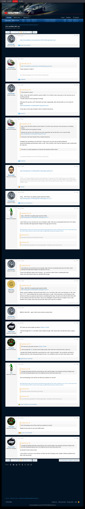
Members (26, 17)
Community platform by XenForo (42, 505)
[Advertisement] (42, 52)
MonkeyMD (11, 175)
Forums (9, 17)
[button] (21, 17)
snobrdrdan (11, 44)
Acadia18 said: (24, 265)
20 (23, 32)
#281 (77, 323)
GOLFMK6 (15, 1)
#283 (77, 364)
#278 (77, 260)
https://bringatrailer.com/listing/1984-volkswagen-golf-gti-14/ (36, 171)
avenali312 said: (25, 89)
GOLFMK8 (4, 1)
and (25, 45)
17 (15, 32)
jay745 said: (24, 235)
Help (76, 502)
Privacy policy (70, 502)
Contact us (54, 502)
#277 (77, 208)
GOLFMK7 (9, 1)
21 (26, 32)
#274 (77, 119)
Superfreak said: (25, 344)
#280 (77, 307)
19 (20, 32)
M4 (32, 330)
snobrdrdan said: (25, 63)
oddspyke (11, 348)
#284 (77, 418)
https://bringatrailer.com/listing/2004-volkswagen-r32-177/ (36, 198)
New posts (8, 20)
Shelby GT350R (44, 327)
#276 (77, 192)
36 (30, 32)
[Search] (76, 17)
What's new (17, 17)
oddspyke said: (24, 369)
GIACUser (11, 289)
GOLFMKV (21, 1)
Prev (8, 32)
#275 (77, 166)
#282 (77, 339)
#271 (77, 35)
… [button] (13, 32)
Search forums (15, 20)
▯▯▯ (11, 217)
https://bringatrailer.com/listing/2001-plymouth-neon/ (34, 105)
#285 (77, 438)
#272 (77, 58)
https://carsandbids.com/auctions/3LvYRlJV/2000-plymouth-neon (38, 40)
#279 (77, 280)
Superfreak (9, 28)
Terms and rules (62, 502)
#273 (77, 85)
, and (28, 404)
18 (18, 32)
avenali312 (11, 67)
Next (34, 32)
